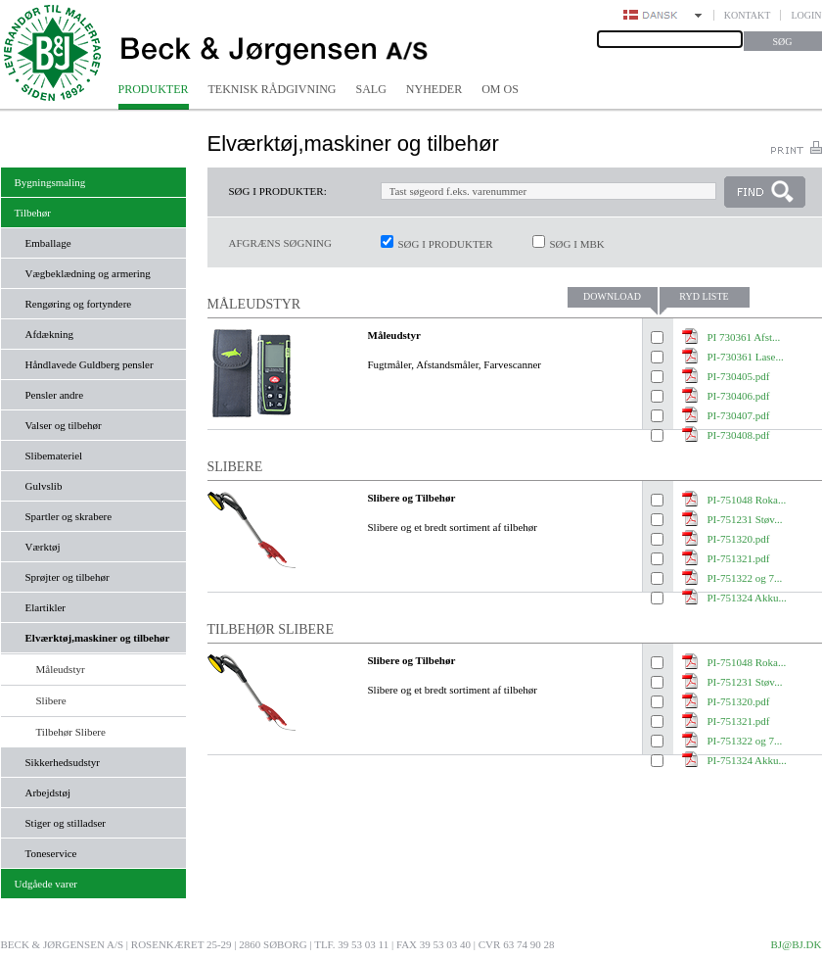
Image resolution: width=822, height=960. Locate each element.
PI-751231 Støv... (745, 519)
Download (612, 296)
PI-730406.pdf (739, 396)
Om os (500, 89)
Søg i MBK (577, 244)
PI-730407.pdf (739, 415)
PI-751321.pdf (739, 558)
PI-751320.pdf (739, 539)
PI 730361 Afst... (744, 337)
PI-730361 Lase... (746, 356)
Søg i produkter (445, 244)
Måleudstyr (394, 335)
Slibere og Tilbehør (412, 498)
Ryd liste (703, 296)
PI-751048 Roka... (747, 499)
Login (806, 15)
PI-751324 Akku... (747, 760)
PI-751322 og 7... (745, 578)
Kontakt (747, 15)
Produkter (153, 89)
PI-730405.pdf (739, 376)
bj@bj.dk (795, 944)
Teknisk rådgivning (272, 89)
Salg (371, 89)
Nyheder (434, 89)
